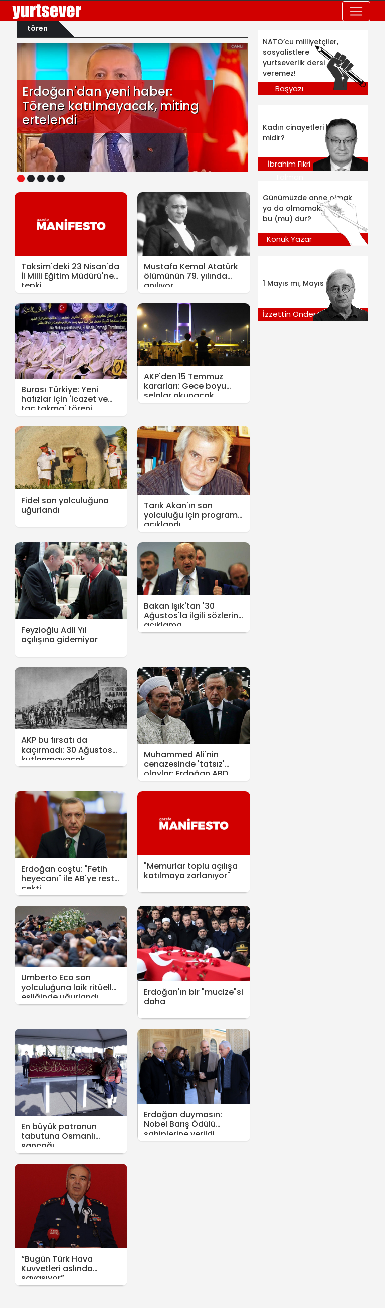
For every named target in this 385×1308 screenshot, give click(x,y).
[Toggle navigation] (356, 11)
